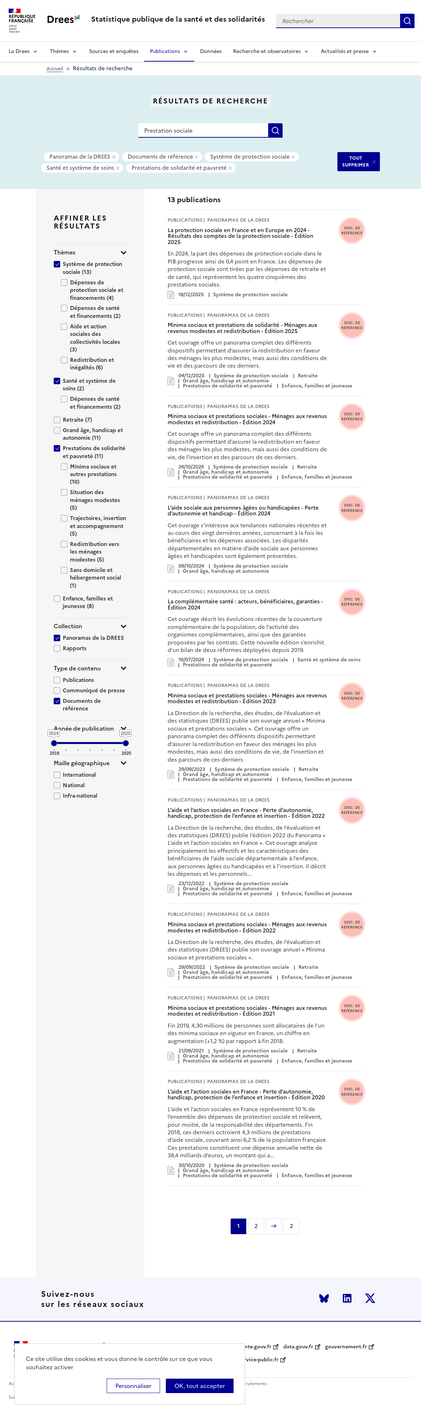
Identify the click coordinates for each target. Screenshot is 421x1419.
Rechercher (407, 21)
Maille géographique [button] (82, 763)
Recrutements (252, 1384)
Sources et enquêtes (113, 51)
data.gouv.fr (298, 1347)
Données (211, 51)
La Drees (19, 51)
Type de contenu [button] (77, 668)
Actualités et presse (345, 51)
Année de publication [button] (84, 728)
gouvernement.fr (346, 1347)
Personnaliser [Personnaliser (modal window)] (133, 1386)
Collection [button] (68, 626)
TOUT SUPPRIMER (355, 161)
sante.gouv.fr (255, 1347)
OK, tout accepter (199, 1386)
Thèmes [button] (64, 252)
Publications (165, 51)
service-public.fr (259, 1359)
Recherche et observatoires (267, 51)
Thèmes (59, 51)
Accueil (54, 68)
